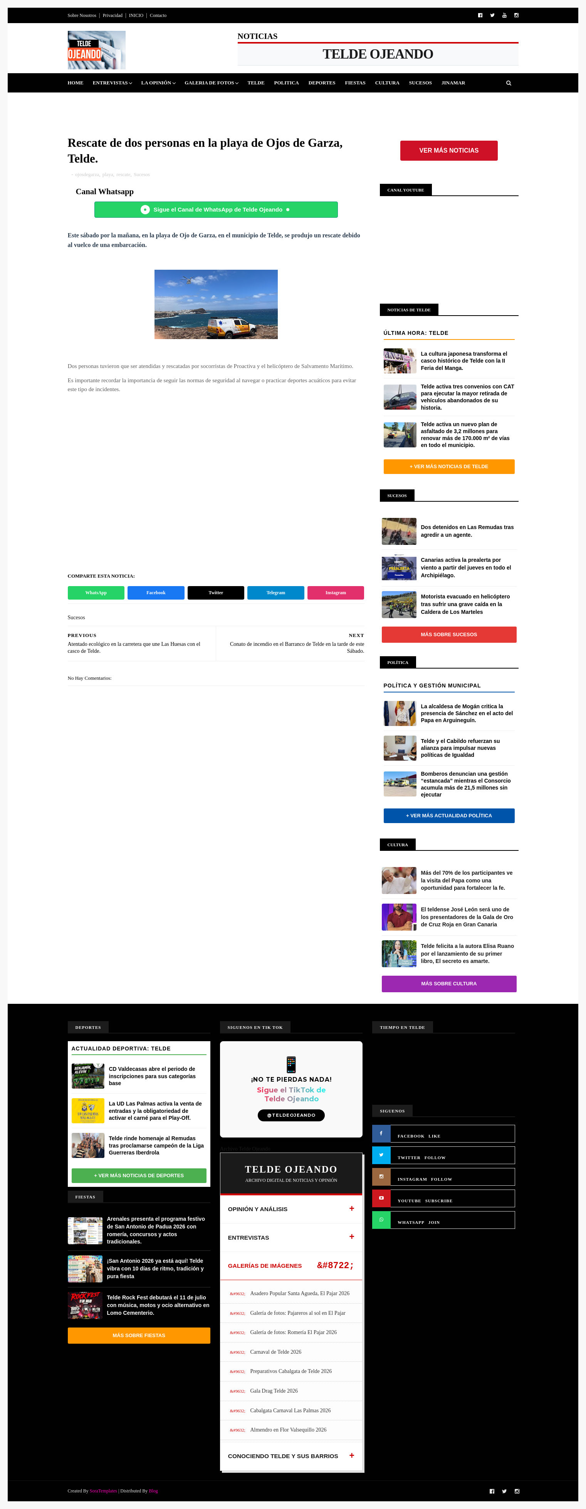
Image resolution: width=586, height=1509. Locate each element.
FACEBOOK (411, 1136)
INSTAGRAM (412, 1179)
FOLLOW (435, 1157)
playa (107, 174)
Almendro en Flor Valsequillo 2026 (288, 1430)
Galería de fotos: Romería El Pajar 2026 (293, 1332)
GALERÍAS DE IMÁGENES (265, 1265)
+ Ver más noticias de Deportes (139, 1175)
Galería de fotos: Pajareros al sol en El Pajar (297, 1313)
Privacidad (113, 15)
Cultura (387, 83)
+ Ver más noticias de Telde (449, 466)
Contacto (158, 15)
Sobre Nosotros (82, 15)
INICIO (136, 15)
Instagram (336, 592)
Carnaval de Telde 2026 (275, 1352)
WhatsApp (96, 592)
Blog (153, 1491)
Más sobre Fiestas (139, 1335)
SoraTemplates (103, 1491)
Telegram (276, 592)
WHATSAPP (411, 1222)
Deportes (322, 83)
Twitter (216, 592)
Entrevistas (110, 83)
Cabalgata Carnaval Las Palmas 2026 (290, 1410)
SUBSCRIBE (439, 1200)
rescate (123, 174)
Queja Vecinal (92, 102)
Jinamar (453, 83)
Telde (255, 83)
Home (76, 83)
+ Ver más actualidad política (449, 815)
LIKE (434, 1136)
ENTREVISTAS (248, 1237)
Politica (286, 83)
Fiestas (355, 83)
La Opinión (156, 83)
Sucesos (420, 83)
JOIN (434, 1222)
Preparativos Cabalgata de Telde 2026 (291, 1371)
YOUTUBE (409, 1200)
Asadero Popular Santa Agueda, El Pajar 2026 (299, 1293)
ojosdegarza (87, 174)
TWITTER (409, 1157)
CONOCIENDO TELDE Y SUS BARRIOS (283, 1456)
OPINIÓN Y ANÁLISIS (258, 1209)
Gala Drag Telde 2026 (274, 1391)
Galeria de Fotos (209, 83)
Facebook (155, 592)
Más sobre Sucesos (449, 634)
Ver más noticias (449, 150)
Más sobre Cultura (449, 983)
